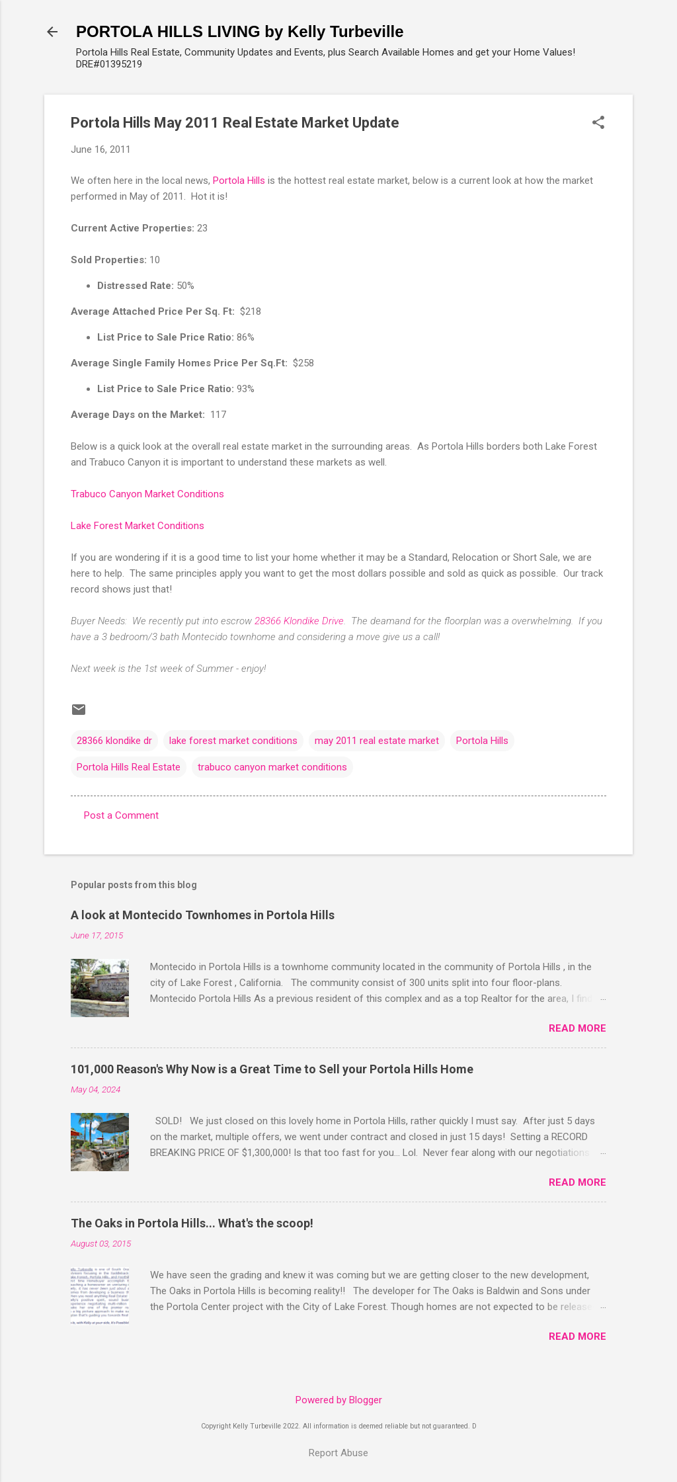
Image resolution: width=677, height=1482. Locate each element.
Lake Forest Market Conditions (137, 526)
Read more (577, 1028)
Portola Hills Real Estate (128, 767)
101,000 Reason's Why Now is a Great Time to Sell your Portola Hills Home (272, 1069)
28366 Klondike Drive (299, 621)
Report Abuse (338, 1453)
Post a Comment (121, 815)
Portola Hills (239, 180)
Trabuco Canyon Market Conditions (147, 494)
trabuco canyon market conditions (272, 767)
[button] (598, 123)
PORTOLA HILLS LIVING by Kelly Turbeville (240, 31)
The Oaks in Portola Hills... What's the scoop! (192, 1223)
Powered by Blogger (339, 1400)
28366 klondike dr (114, 741)
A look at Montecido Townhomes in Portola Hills (203, 915)
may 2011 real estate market (377, 741)
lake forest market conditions (233, 741)
